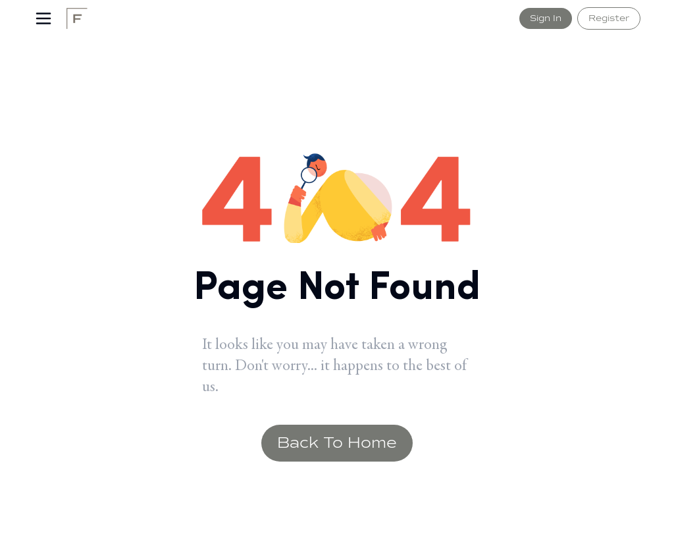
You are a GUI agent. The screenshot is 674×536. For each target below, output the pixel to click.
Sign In (545, 18)
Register (608, 18)
